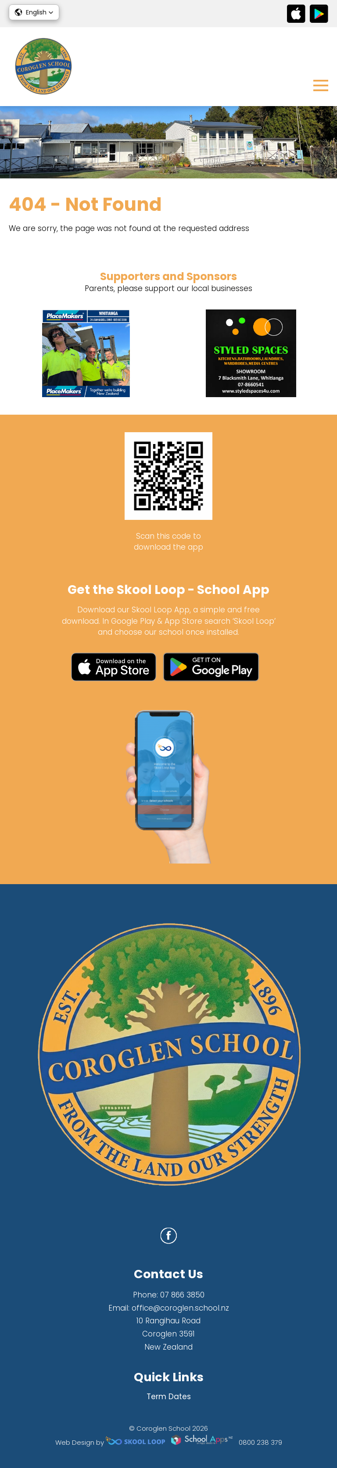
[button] (34, 12)
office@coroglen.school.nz (180, 1308)
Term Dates (169, 1396)
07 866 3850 (182, 1295)
